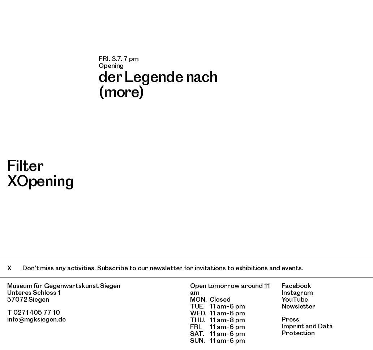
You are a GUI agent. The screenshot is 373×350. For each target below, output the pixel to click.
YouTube (295, 299)
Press (290, 319)
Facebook (296, 285)
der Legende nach (158, 76)
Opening (45, 181)
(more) (121, 92)
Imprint (293, 326)
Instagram (297, 292)
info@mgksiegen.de (36, 319)
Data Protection (307, 329)
